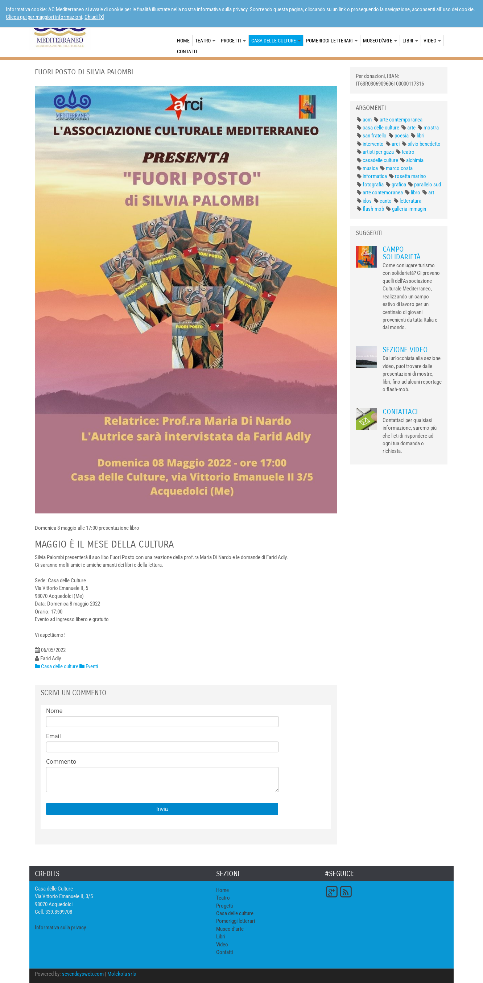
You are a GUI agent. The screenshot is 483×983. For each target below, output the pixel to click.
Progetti (233, 41)
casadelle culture (380, 160)
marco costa (399, 168)
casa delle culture (381, 127)
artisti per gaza (378, 152)
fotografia (373, 184)
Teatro (205, 41)
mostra (431, 127)
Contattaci (400, 412)
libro (415, 192)
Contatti (187, 51)
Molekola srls (121, 974)
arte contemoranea (383, 192)
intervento (373, 144)
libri (420, 135)
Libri (410, 41)
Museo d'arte (380, 41)
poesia (402, 135)
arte (411, 127)
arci (396, 144)
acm (367, 119)
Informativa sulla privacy (60, 927)
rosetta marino (410, 176)
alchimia (415, 160)
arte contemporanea (401, 119)
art (431, 192)
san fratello (375, 135)
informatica (375, 176)
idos (367, 201)
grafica (399, 184)
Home (183, 41)
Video (432, 41)
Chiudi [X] (94, 17)
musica (370, 168)
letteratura (410, 201)
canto (386, 201)
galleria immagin (409, 209)
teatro (408, 152)
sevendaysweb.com (83, 974)
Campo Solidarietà (402, 253)
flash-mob (373, 209)
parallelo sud (427, 184)
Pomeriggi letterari (332, 41)
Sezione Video (405, 350)
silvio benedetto (424, 144)
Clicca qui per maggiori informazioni (44, 17)
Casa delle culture (276, 41)
